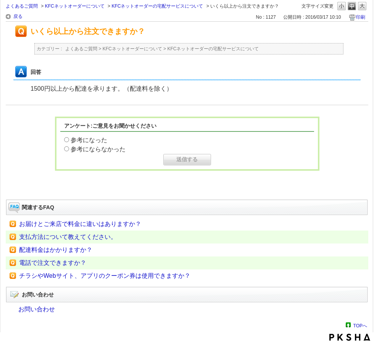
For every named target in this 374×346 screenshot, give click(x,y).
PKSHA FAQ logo (349, 337)
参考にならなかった (98, 149)
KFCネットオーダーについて (75, 6)
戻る (18, 16)
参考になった (89, 140)
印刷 (360, 17)
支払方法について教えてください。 (68, 237)
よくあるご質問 (22, 6)
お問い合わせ (36, 309)
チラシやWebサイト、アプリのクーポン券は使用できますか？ (104, 275)
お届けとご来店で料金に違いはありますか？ (80, 224)
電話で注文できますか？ (52, 263)
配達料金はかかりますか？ (55, 250)
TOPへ (360, 325)
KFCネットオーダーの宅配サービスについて (157, 6)
